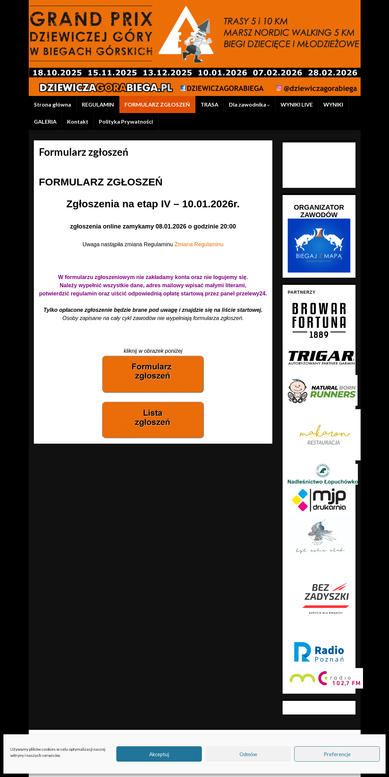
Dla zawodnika (249, 104)
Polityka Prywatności (126, 121)
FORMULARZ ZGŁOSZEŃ (157, 104)
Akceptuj (159, 754)
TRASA (209, 104)
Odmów (248, 754)
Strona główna (52, 104)
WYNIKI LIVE (297, 104)
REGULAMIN (98, 104)
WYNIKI (333, 104)
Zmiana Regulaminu (198, 244)
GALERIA (45, 121)
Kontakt (77, 121)
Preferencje (337, 754)
